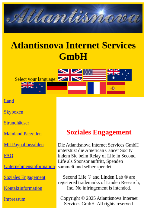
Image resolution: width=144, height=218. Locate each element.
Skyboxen (13, 111)
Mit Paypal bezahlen (24, 144)
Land (9, 101)
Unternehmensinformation (29, 166)
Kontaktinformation (23, 188)
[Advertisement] (99, 107)
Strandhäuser (16, 122)
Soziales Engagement (24, 177)
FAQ (8, 155)
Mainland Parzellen (23, 133)
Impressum (14, 199)
